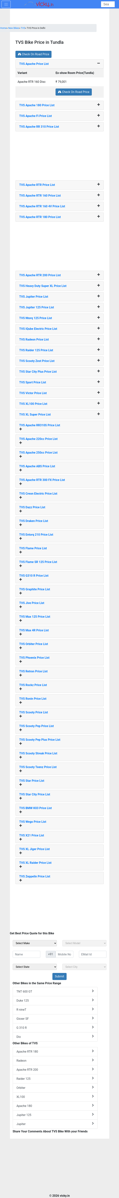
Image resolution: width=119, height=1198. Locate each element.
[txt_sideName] (26, 954)
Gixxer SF (55, 1018)
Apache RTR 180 (55, 1051)
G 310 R (55, 1027)
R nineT (55, 1009)
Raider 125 (55, 1078)
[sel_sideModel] (84, 943)
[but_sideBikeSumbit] (59, 976)
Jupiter (55, 1124)
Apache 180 (55, 1106)
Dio (55, 1037)
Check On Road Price (33, 54)
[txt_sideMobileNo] (64, 954)
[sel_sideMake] (35, 943)
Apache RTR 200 (55, 1069)
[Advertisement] (59, 154)
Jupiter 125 (55, 1115)
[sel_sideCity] (84, 967)
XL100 (55, 1097)
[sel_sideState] (35, 967)
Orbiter (55, 1088)
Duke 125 (55, 1000)
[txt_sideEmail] (92, 954)
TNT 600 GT (55, 991)
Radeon (55, 1060)
